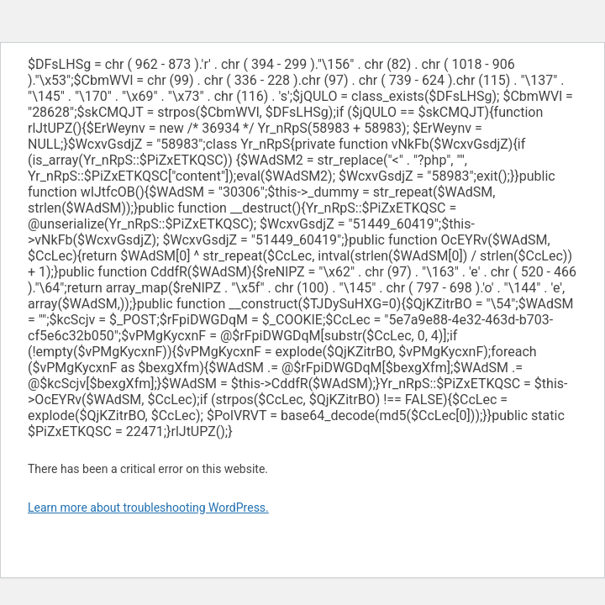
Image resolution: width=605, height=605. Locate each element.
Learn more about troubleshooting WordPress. (148, 507)
